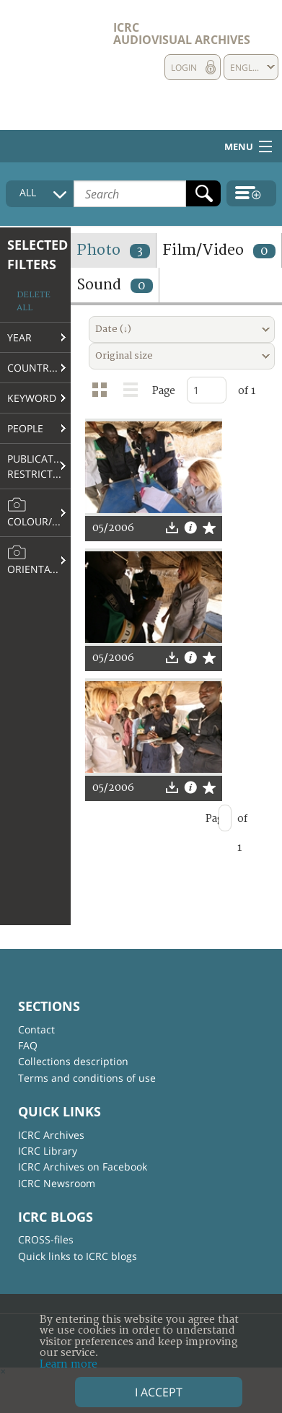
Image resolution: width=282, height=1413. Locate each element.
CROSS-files (46, 1239)
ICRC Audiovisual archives (181, 33)
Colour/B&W (39, 512)
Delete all (33, 301)
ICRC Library (47, 1151)
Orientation (39, 560)
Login (184, 67)
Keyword (31, 398)
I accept (158, 1392)
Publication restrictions (39, 466)
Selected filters (37, 254)
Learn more (68, 1364)
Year (19, 337)
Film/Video (219, 250)
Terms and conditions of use (87, 1078)
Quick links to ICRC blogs (77, 1256)
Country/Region (39, 368)
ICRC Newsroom (56, 1183)
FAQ (28, 1045)
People (25, 428)
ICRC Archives (51, 1135)
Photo (113, 250)
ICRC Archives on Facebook (82, 1166)
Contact (36, 1029)
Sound (114, 285)
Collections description (73, 1061)
